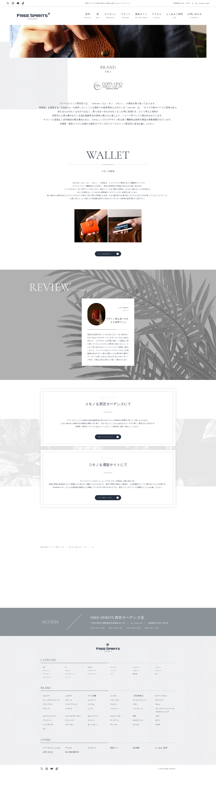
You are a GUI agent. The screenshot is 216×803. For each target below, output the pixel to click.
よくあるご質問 (174, 16)
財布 (87, 16)
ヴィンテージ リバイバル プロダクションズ (165, 740)
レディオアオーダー (73, 746)
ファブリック (138, 739)
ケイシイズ (69, 750)
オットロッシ (93, 755)
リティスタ (114, 730)
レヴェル (68, 739)
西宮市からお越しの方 (98, 643)
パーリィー (114, 739)
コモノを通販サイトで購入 (104, 503)
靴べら (158, 703)
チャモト (136, 755)
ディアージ (114, 750)
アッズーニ (47, 750)
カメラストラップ (72, 703)
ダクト (158, 750)
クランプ (46, 739)
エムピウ (46, 726)
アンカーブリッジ (139, 730)
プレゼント (110, 16)
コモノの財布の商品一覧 (103, 255)
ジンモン (113, 726)
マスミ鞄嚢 (92, 726)
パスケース (69, 698)
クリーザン (69, 755)
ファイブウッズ (71, 734)
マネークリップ (49, 707)
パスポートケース (94, 698)
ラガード (113, 734)
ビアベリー (159, 730)
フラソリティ (48, 734)
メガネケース (138, 698)
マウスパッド (160, 698)
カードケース (48, 698)
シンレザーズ (48, 755)
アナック (68, 730)
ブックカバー (48, 703)
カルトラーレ (93, 746)
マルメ (158, 734)
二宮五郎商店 (138, 726)
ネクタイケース (94, 703)
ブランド (126, 16)
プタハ (135, 734)
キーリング (69, 707)
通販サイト (141, 16)
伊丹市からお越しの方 (149, 643)
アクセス (157, 16)
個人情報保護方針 (72, 782)
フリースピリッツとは (33, 544)
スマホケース (138, 694)
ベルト (112, 703)
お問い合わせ (195, 16)
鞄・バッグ (183, 544)
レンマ (90, 739)
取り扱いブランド (83, 544)
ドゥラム (91, 734)
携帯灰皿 (136, 703)
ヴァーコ (91, 750)
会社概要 (136, 778)
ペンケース (114, 698)
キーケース (159, 694)
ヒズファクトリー (50, 746)
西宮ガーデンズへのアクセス (105, 440)
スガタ (158, 755)
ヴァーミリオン (161, 726)
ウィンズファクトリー (51, 730)
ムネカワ (68, 726)
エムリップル (115, 746)
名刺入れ (91, 694)
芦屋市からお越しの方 (174, 643)
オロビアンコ (138, 750)
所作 (134, 746)
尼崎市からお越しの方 (124, 643)
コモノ (158, 746)
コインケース (115, 694)
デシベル (113, 755)
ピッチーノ (92, 730)
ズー (44, 759)
